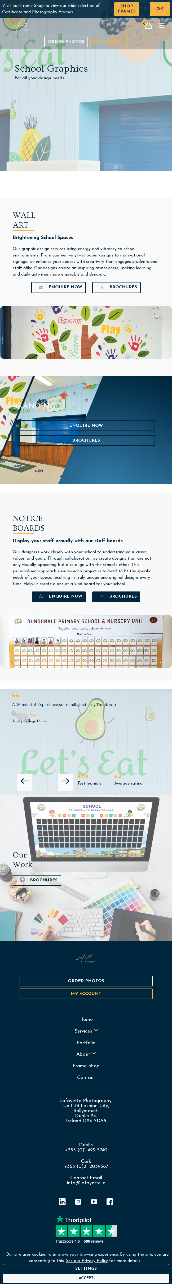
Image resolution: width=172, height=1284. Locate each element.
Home (86, 1019)
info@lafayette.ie (86, 1183)
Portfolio (86, 1043)
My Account (109, 42)
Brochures (116, 287)
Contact (86, 1077)
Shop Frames (127, 9)
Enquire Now (58, 287)
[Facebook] (110, 1202)
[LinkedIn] (62, 1202)
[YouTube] (94, 1202)
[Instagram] (78, 1202)
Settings (86, 1268)
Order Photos (66, 42)
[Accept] (86, 1278)
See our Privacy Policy (87, 1261)
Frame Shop (86, 1066)
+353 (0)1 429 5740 (86, 1150)
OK (159, 9)
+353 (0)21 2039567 (86, 1166)
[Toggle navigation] (162, 26)
